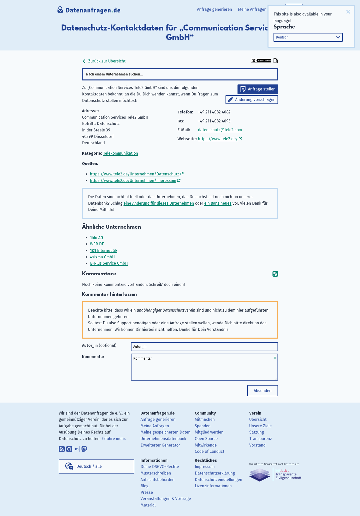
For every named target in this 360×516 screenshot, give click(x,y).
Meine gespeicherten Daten (165, 432)
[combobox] (180, 74)
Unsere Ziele (260, 426)
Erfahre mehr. (114, 438)
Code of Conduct (209, 451)
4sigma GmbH (102, 257)
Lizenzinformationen (213, 486)
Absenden (263, 390)
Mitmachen (205, 419)
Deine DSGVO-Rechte (159, 466)
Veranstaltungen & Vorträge (165, 498)
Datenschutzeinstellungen (218, 479)
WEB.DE (97, 244)
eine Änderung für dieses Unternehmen (159, 203)
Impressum (205, 466)
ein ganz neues (218, 203)
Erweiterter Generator (160, 445)
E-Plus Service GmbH (109, 263)
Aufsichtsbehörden (157, 479)
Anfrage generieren (214, 9)
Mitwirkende (206, 445)
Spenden (202, 426)
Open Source (206, 438)
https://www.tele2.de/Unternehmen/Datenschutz (134, 174)
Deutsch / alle (89, 466)
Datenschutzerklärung (215, 473)
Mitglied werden (209, 432)
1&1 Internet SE (103, 250)
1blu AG (96, 237)
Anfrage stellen (262, 89)
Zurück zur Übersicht (104, 61)
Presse (146, 492)
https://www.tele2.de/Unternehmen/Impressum (133, 180)
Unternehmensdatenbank (163, 438)
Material (148, 505)
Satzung (256, 432)
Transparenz (260, 438)
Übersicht (257, 419)
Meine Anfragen (252, 9)
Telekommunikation (120, 153)
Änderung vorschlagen (255, 99)
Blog (144, 486)
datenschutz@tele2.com (220, 129)
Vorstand (257, 445)
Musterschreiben (155, 473)
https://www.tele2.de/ (218, 138)
